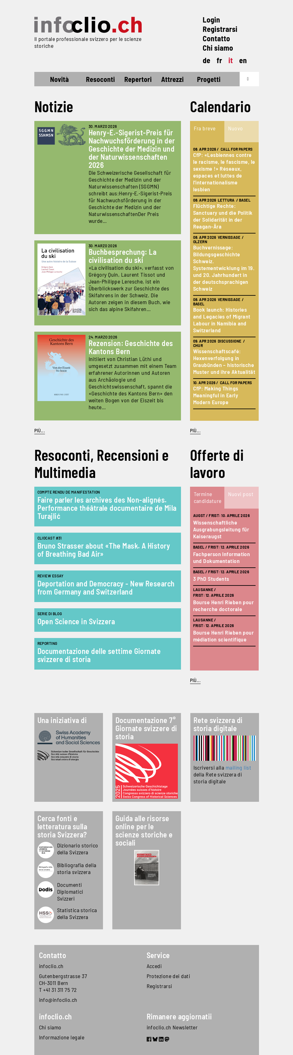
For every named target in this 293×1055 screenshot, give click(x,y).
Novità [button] (59, 79)
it (230, 60)
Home (45, 80)
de (207, 60)
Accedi (154, 965)
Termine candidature (208, 497)
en (243, 60)
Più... (39, 430)
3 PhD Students (211, 578)
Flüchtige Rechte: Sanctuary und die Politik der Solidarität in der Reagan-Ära (223, 216)
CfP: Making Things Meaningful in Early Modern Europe (215, 395)
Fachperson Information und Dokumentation (221, 557)
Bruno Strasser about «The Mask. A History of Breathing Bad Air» (103, 549)
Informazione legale (62, 1037)
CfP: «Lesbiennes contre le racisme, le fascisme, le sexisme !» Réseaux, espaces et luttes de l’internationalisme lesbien (224, 172)
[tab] (207, 131)
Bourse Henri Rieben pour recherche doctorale (223, 605)
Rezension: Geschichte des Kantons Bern (131, 347)
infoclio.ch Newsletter (172, 1027)
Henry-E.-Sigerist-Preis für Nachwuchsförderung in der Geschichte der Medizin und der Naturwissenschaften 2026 (132, 148)
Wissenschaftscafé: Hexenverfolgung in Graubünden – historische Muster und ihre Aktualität (224, 361)
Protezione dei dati (168, 975)
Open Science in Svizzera (76, 621)
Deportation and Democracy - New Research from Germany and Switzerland (106, 587)
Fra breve (205, 128)
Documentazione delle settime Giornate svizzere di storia (99, 655)
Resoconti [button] (100, 79)
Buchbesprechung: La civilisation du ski (123, 255)
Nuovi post (241, 493)
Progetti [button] (209, 79)
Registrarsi (220, 28)
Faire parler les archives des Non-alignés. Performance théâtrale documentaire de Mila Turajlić (107, 507)
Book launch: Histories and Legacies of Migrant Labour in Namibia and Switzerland (222, 320)
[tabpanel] (224, 281)
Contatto (216, 38)
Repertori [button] (138, 79)
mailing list (238, 767)
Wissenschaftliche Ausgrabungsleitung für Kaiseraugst (221, 529)
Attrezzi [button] (172, 79)
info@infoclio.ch (58, 999)
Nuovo (235, 128)
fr (219, 60)
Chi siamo (218, 47)
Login (211, 19)
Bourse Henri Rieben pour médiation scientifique (223, 636)
